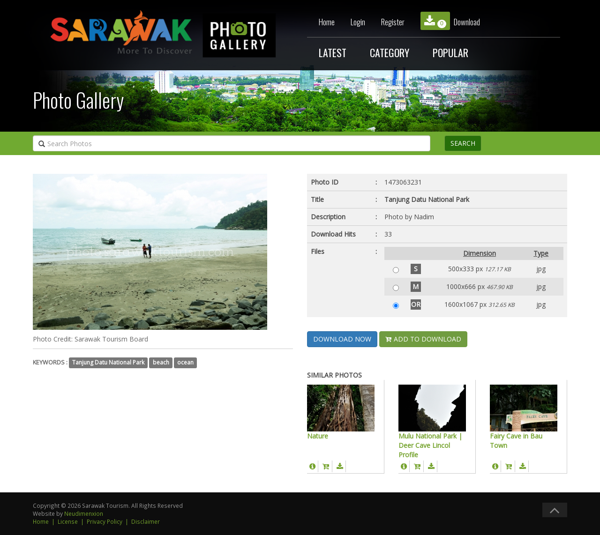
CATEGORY (389, 52)
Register (393, 22)
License (68, 521)
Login (358, 22)
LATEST (332, 52)
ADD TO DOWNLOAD (423, 338)
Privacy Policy (104, 521)
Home (327, 22)
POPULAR (450, 52)
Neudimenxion (83, 513)
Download (450, 21)
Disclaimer (145, 521)
